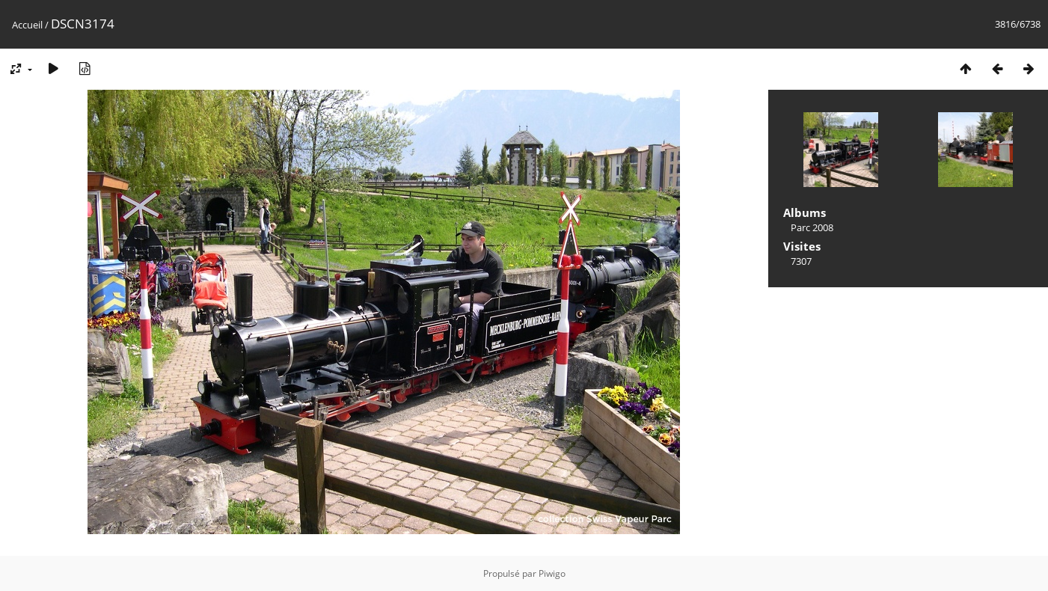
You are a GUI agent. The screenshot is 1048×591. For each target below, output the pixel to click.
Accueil (27, 24)
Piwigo (552, 573)
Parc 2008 (812, 227)
